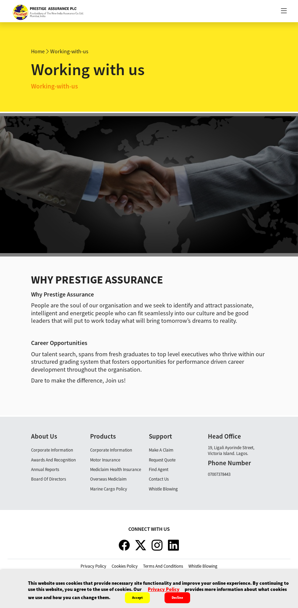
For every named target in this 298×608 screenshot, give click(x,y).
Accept (137, 597)
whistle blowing (202, 566)
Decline (177, 597)
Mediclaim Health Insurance (115, 469)
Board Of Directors (48, 479)
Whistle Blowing (163, 489)
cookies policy (125, 566)
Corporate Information (52, 450)
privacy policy (93, 566)
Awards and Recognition (53, 460)
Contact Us (159, 479)
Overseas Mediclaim (108, 479)
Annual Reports (45, 469)
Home (38, 51)
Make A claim (161, 450)
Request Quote (162, 460)
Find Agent (158, 469)
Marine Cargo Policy (108, 489)
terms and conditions (163, 566)
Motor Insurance (105, 460)
